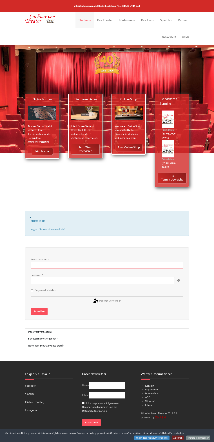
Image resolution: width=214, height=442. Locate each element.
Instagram (31, 410)
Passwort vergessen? (40, 331)
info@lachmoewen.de (85, 6)
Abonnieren (91, 422)
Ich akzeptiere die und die (100, 407)
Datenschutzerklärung (94, 411)
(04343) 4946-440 (130, 6)
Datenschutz (152, 393)
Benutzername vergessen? (43, 338)
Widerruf (150, 401)
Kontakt (149, 385)
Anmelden (39, 311)
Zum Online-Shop (129, 147)
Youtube (29, 393)
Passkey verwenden (107, 301)
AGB (147, 397)
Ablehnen (177, 438)
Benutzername (40, 259)
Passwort (37, 275)
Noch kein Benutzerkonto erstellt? (47, 345)
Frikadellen (168, 129)
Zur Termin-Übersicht (172, 177)
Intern (148, 405)
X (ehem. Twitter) (34, 402)
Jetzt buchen (42, 151)
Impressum (151, 389)
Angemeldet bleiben (45, 290)
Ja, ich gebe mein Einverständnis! (152, 438)
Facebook (30, 385)
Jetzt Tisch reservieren (85, 149)
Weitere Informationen (198, 438)
